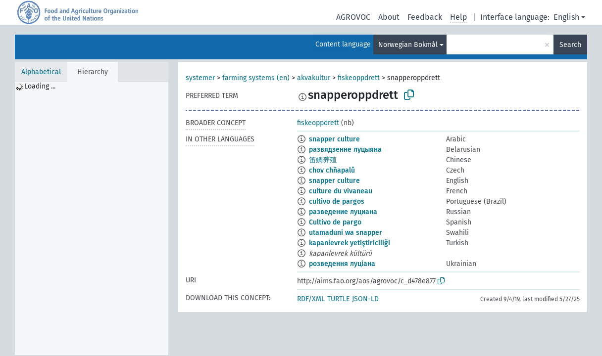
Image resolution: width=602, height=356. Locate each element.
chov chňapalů (332, 170)
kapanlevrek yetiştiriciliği (349, 243)
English (566, 17)
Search (570, 45)
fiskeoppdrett (359, 78)
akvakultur (313, 78)
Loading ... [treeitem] (39, 86)
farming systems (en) (256, 78)
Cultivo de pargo (335, 222)
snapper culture (334, 139)
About (389, 17)
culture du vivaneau (340, 191)
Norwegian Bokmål (408, 45)
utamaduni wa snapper (345, 232)
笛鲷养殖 (323, 160)
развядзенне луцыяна (345, 149)
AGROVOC (353, 17)
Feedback (424, 17)
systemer (200, 78)
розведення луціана (342, 264)
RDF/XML (311, 299)
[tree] (91, 218)
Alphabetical (41, 72)
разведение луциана (343, 212)
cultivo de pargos (336, 201)
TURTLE (338, 299)
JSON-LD (365, 299)
